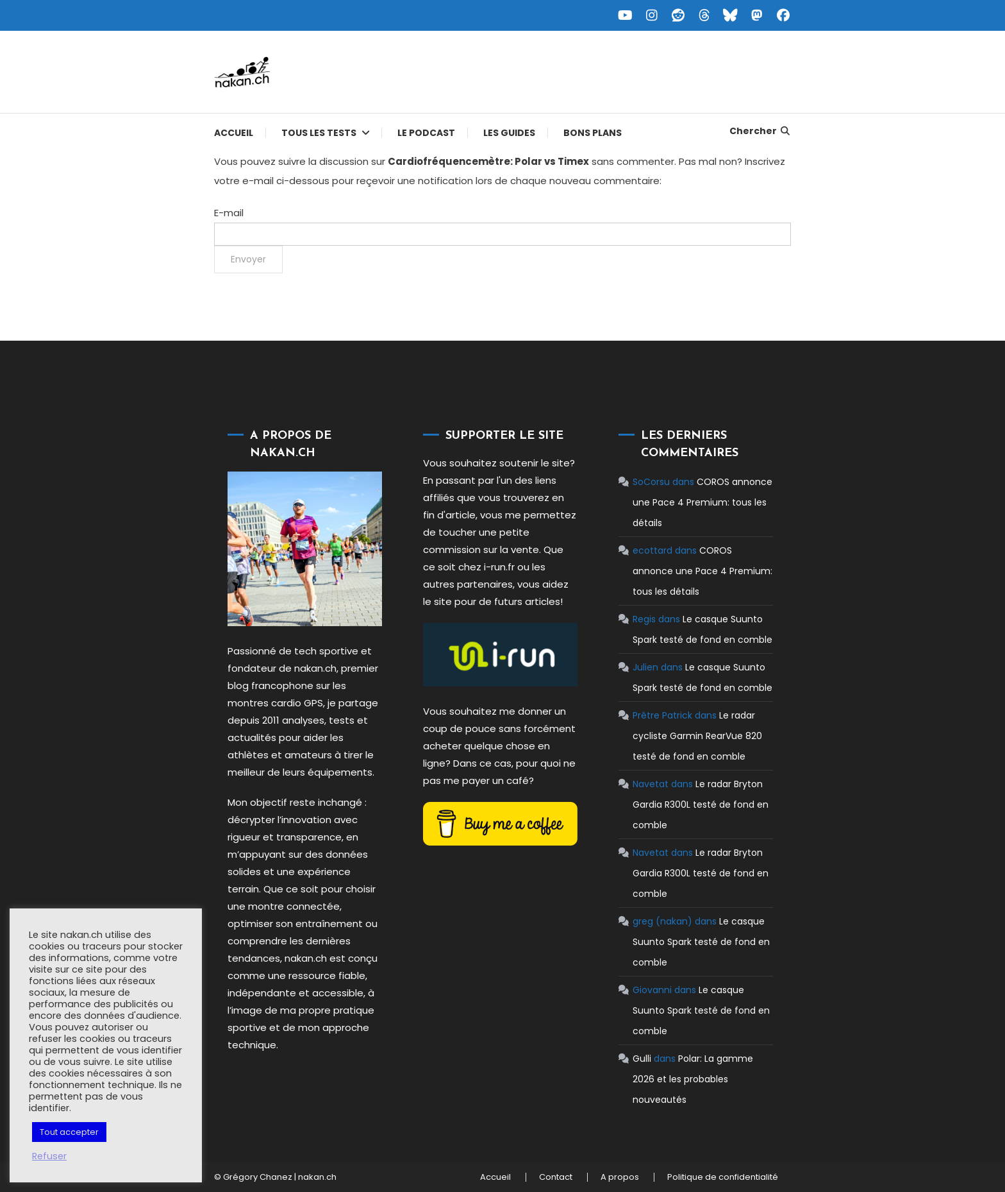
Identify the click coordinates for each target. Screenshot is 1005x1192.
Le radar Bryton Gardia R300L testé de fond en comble (700, 804)
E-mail (229, 212)
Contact (555, 1177)
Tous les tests (318, 132)
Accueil (233, 132)
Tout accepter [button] (69, 1132)
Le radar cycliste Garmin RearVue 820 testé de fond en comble (696, 736)
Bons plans (592, 132)
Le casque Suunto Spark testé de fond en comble (700, 942)
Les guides (509, 132)
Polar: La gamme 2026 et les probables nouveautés (692, 1079)
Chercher (760, 130)
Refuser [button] (49, 1156)
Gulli (641, 1058)
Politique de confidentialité (722, 1177)
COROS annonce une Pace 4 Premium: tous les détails (702, 502)
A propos (620, 1177)
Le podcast (426, 132)
